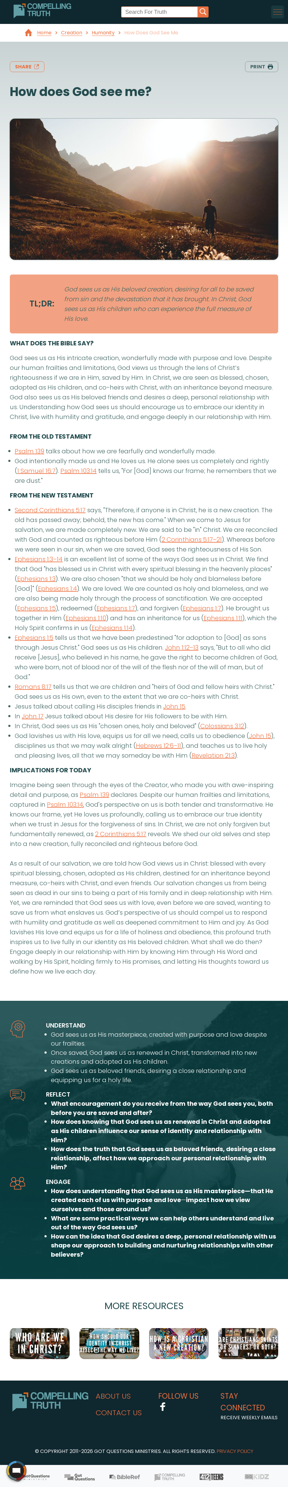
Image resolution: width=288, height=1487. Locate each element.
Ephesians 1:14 (112, 628)
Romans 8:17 (33, 686)
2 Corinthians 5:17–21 (192, 539)
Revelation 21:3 (213, 755)
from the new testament (52, 495)
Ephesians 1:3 (36, 578)
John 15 (174, 706)
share (27, 66)
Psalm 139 (29, 451)
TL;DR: (41, 303)
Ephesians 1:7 (116, 608)
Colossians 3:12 (222, 726)
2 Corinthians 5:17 (120, 834)
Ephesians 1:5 (36, 608)
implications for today (50, 770)
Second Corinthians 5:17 (50, 510)
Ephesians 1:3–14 (39, 559)
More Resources (144, 1305)
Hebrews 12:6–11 (158, 745)
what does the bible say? (52, 343)
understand (66, 1025)
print (261, 66)
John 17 (33, 716)
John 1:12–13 (181, 647)
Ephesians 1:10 (86, 618)
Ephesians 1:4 (57, 588)
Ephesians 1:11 (223, 618)
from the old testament (51, 436)
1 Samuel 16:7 (36, 471)
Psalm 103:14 (78, 471)
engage (58, 1182)
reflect (58, 1094)
